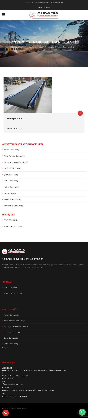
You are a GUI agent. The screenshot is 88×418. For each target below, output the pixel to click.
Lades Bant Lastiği (11, 181)
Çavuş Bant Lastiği (11, 174)
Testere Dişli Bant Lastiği (13, 206)
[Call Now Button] (5, 413)
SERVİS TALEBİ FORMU (13, 226)
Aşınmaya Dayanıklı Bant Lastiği (16, 162)
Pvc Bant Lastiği (10, 193)
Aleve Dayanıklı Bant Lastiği (14, 156)
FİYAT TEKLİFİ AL (10, 220)
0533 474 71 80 (21, 396)
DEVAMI (5, 348)
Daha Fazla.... (14, 129)
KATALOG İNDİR (44, 7)
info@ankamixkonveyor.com (12, 384)
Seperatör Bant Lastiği (12, 199)
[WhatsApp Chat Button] (82, 412)
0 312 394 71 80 (57, 2)
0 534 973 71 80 (32, 2)
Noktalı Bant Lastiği (11, 187)
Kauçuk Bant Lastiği (11, 150)
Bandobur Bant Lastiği (12, 168)
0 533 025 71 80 (8, 396)
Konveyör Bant (14, 118)
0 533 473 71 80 (43, 2)
